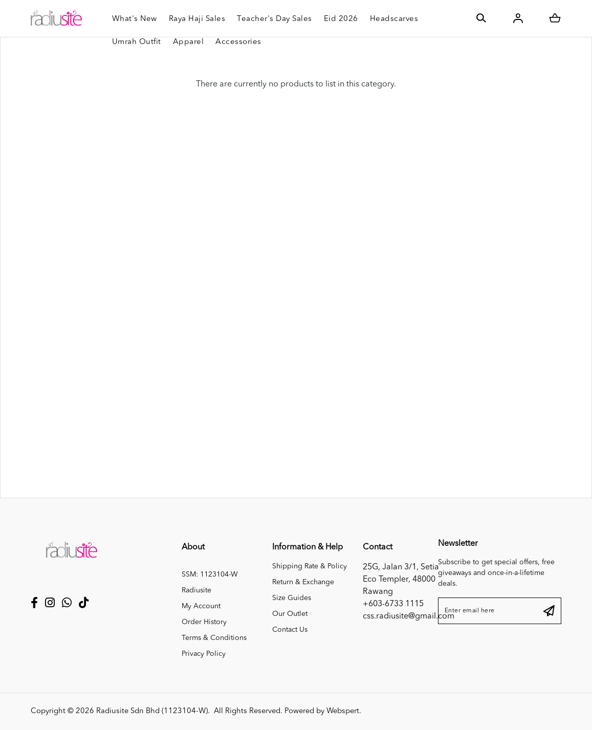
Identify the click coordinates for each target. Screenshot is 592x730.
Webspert (342, 711)
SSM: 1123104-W (210, 574)
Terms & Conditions (214, 637)
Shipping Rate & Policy (309, 566)
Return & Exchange (303, 582)
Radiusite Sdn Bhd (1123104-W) (152, 711)
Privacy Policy (204, 653)
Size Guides (291, 598)
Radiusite (196, 590)
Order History (204, 622)
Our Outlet (290, 613)
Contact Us (290, 629)
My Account (201, 606)
